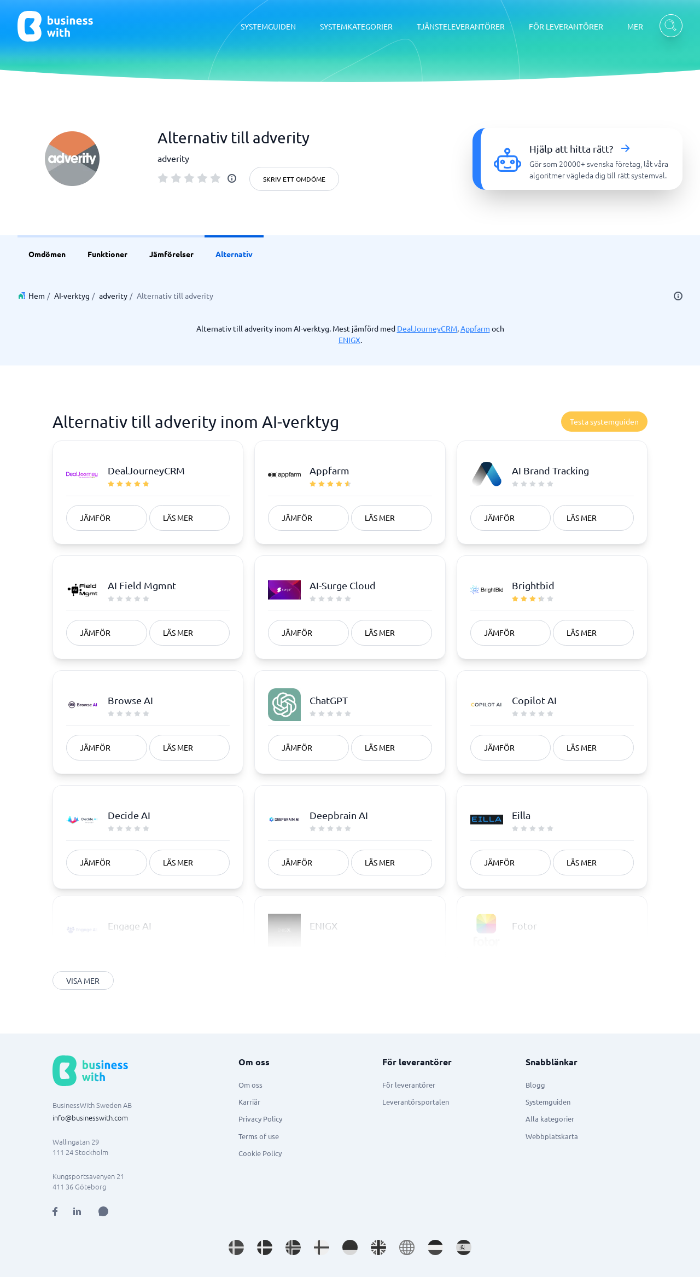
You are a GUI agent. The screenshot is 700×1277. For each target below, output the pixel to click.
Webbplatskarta (552, 1136)
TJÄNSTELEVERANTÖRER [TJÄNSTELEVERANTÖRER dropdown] (461, 26)
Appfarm (475, 328)
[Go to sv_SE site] (236, 1247)
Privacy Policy (260, 1118)
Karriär (249, 1101)
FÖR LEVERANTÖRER (566, 26)
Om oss (250, 1084)
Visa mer (83, 980)
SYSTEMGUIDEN (268, 26)
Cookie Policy (260, 1153)
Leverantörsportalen (415, 1101)
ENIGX (349, 340)
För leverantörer (408, 1084)
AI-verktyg (72, 295)
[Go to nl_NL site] (435, 1247)
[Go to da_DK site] (264, 1247)
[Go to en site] (407, 1247)
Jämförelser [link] (171, 254)
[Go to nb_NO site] (293, 1247)
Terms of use (258, 1136)
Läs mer (178, 518)
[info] (232, 178)
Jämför (95, 518)
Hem (36, 295)
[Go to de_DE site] (350, 1247)
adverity (113, 295)
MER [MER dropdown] (635, 26)
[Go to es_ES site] (463, 1247)
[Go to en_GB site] (378, 1247)
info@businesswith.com (90, 1117)
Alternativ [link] (234, 254)
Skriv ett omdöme (294, 179)
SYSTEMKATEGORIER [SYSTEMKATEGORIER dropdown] (356, 26)
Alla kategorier (550, 1118)
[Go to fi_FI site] (321, 1247)
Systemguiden (548, 1101)
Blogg (535, 1084)
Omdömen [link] (47, 254)
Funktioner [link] (107, 254)
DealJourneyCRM (427, 328)
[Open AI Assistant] (103, 1211)
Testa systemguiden (604, 421)
